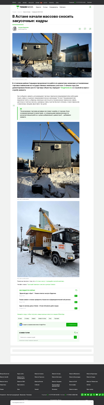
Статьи (45, 7)
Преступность (21, 384)
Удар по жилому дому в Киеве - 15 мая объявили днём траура (38, 306)
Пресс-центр (90, 389)
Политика (54, 389)
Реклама (89, 2)
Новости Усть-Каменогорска (21, 377)
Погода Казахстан (4, 373)
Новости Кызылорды (74, 377)
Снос (50, 318)
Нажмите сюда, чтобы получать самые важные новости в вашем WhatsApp (40, 314)
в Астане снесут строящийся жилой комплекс (49, 281)
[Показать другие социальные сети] (13, 105)
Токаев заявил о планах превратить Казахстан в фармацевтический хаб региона (44, 299)
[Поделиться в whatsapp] (13, 96)
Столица (27, 318)
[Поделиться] (90, 28)
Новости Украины (56, 381)
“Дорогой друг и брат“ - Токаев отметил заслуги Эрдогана (37, 293)
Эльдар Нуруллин (23, 27)
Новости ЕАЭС (73, 381)
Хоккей (37, 389)
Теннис (2, 389)
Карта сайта (20, 373)
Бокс (18, 389)
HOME (37, 2)
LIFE (19, 2)
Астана (20, 318)
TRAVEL (51, 2)
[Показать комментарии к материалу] (13, 111)
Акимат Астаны (42, 318)
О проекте (3, 394)
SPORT (25, 2)
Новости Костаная (56, 377)
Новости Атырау (91, 377)
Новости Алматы (39, 373)
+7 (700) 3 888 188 (72, 394)
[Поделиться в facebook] (13, 102)
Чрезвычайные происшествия (56, 385)
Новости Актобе (4, 377)
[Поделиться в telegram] (13, 99)
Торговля (56, 318)
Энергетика (3, 384)
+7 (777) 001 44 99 (54, 394)
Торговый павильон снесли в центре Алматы (41, 284)
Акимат (34, 318)
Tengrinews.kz (66, 88)
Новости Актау (4, 381)
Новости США (21, 381)
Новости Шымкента (74, 373)
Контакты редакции (13, 394)
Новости (38, 7)
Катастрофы (72, 384)
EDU (57, 2)
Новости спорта (73, 389)
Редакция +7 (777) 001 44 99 (77, 2)
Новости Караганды (92, 373)
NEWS (14, 2)
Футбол (89, 384)
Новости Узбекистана (92, 381)
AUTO (45, 2)
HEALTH (31, 2)
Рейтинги (62, 7)
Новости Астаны (56, 373)
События (37, 384)
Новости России (39, 381)
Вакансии (23, 394)
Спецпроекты (53, 7)
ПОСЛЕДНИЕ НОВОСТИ (18, 402)
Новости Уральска (39, 377)
